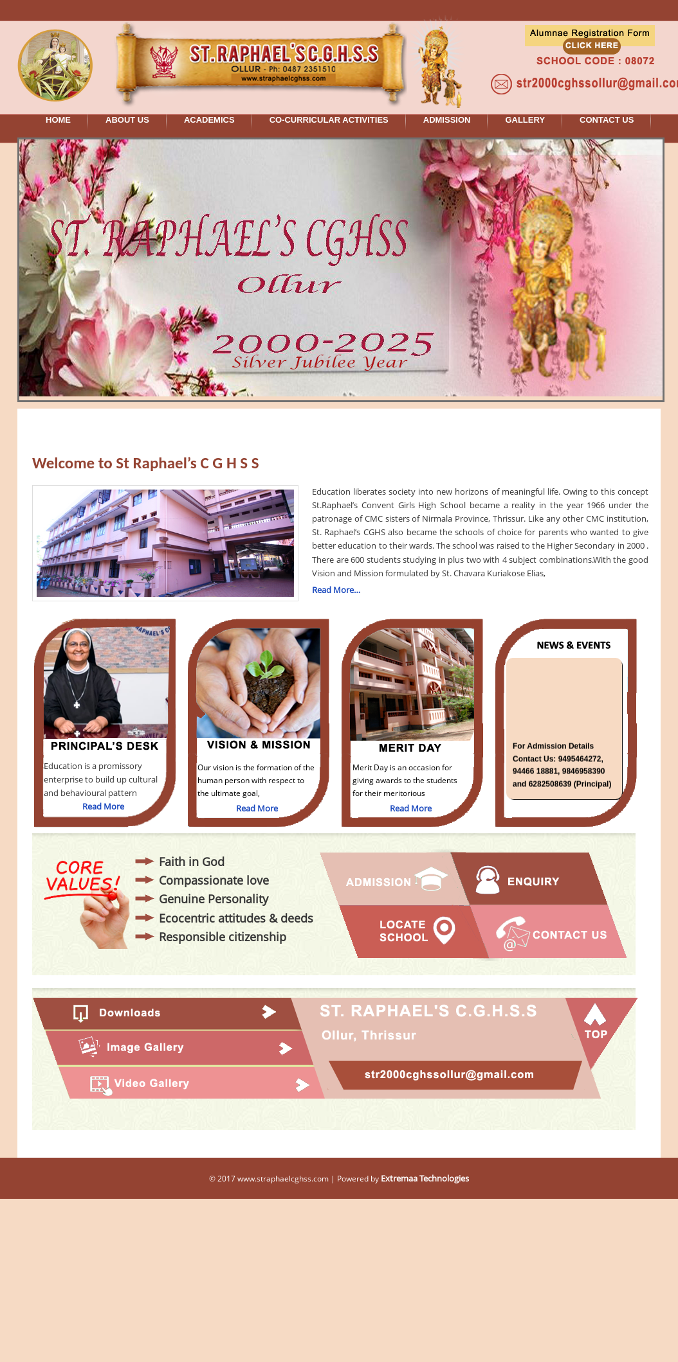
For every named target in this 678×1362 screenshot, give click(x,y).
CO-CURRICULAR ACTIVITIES (329, 120)
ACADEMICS (209, 120)
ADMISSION (447, 120)
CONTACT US (607, 120)
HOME (58, 120)
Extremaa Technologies (425, 1178)
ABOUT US (127, 120)
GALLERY (525, 120)
